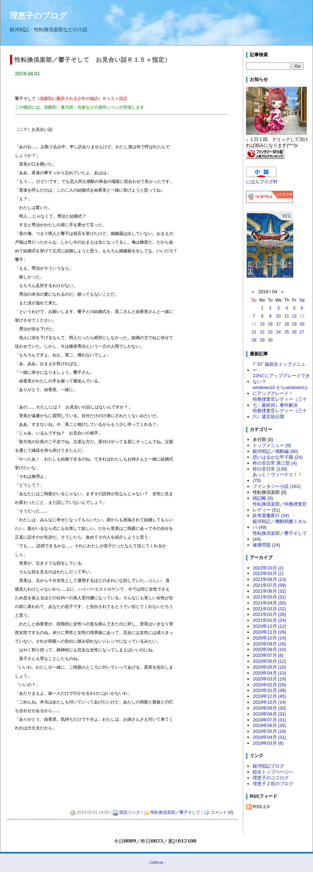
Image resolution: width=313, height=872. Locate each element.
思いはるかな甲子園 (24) (278, 457)
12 (294, 316)
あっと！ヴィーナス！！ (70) (277, 477)
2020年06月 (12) (269, 661)
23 (270, 332)
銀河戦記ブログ (268, 766)
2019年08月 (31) (269, 714)
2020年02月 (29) (269, 684)
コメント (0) (221, 813)
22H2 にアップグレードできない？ (281, 378)
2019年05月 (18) (269, 731)
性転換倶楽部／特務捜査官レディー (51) (280, 507)
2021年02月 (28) (269, 614)
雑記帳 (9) (263, 498)
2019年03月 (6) (268, 743)
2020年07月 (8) (268, 655)
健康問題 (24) (266, 545)
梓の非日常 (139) (270, 469)
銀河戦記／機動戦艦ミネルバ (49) (280, 524)
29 (262, 340)
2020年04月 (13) (269, 673)
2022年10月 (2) (268, 567)
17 (278, 324)
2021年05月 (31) (269, 597)
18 (287, 324)
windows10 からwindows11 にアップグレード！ (280, 390)
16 (270, 324)
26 (294, 332)
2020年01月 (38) (269, 690)
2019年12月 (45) (269, 696)
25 (287, 332)
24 (278, 332)
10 (278, 316)
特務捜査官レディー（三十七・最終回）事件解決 (280, 402)
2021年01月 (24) (269, 620)
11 (287, 316)
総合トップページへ (273, 771)
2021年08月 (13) (269, 579)
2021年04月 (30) (269, 603)
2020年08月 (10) (269, 649)
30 (270, 340)
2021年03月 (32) (269, 608)
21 (254, 332)
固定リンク (129, 813)
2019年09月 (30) (269, 708)
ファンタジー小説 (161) (277, 486)
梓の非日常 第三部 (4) (275, 463)
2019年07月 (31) (269, 719)
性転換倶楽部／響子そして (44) (280, 536)
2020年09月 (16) (269, 643)
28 (254, 340)
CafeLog (156, 863)
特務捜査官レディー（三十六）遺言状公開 (280, 413)
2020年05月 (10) (269, 667)
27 (301, 332)
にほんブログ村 (262, 181)
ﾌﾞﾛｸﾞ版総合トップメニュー (279, 367)
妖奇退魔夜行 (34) (271, 515)
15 (262, 324)
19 (294, 324)
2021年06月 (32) (269, 591)
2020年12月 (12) (269, 626)
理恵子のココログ (271, 777)
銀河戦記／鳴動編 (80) (275, 451)
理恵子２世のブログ (273, 783)
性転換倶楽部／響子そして (175, 813)
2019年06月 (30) (269, 725)
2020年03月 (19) (269, 678)
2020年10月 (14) (269, 638)
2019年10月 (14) (269, 702)
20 (301, 324)
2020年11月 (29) (269, 632)
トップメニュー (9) (272, 445)
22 (262, 332)
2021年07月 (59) (269, 585)
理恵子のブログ (38, 15)
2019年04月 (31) (269, 737)
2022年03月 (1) (268, 573)
